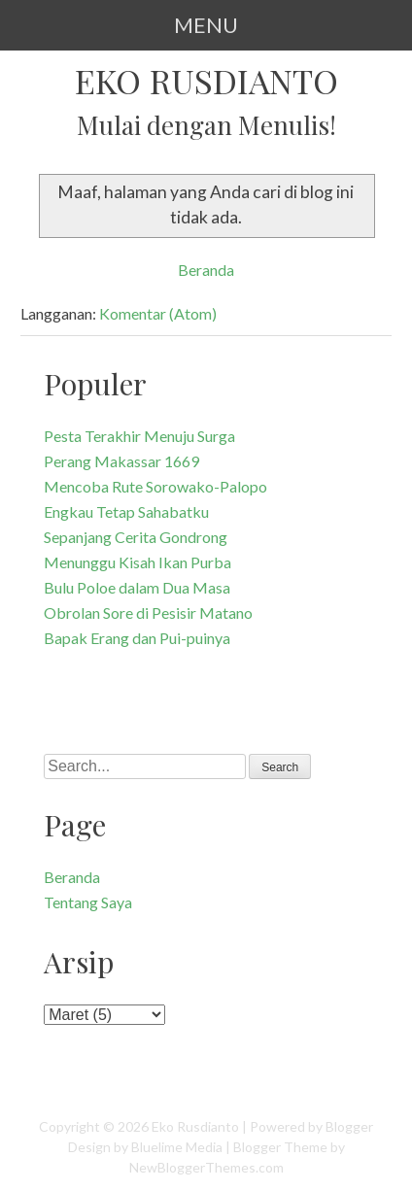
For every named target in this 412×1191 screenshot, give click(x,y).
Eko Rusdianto (206, 80)
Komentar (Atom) (158, 313)
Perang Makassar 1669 (121, 461)
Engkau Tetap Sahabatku (126, 511)
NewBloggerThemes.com (206, 1167)
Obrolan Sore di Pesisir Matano (148, 612)
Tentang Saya (88, 902)
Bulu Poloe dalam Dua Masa (137, 587)
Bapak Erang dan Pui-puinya (137, 638)
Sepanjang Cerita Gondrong (135, 536)
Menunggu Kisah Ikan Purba (137, 562)
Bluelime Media (177, 1147)
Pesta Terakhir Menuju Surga (139, 435)
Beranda (206, 269)
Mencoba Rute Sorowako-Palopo (155, 486)
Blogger (349, 1126)
